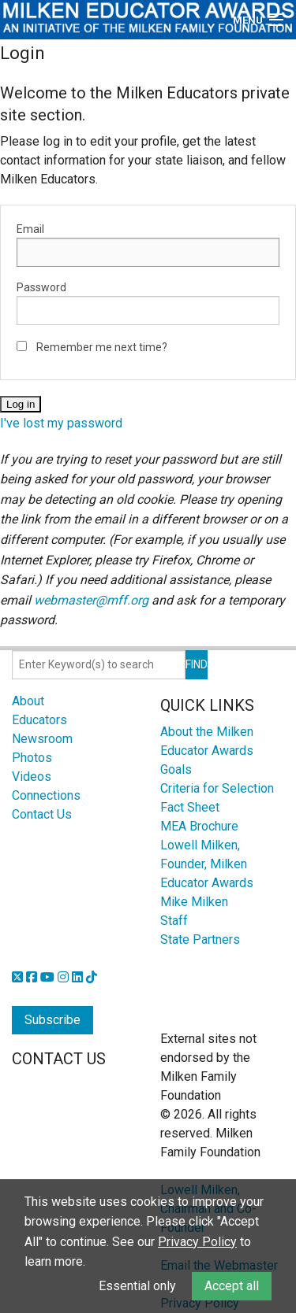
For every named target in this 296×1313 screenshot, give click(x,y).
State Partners (200, 939)
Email (30, 229)
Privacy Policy (197, 1241)
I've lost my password (61, 423)
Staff (174, 920)
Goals (176, 769)
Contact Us (42, 814)
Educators (39, 719)
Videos (31, 776)
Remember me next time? (101, 347)
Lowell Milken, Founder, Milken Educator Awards (206, 864)
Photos (32, 757)
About (28, 700)
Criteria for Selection (217, 788)
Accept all (231, 1285)
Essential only (137, 1285)
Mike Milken (194, 901)
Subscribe (52, 1019)
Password (41, 287)
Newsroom (42, 738)
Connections (46, 795)
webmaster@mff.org (91, 600)
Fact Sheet (189, 807)
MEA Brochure (199, 826)
